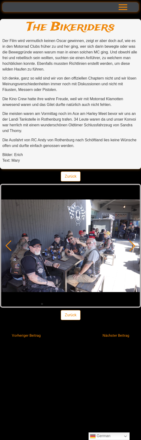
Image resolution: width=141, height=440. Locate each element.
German (100, 436)
